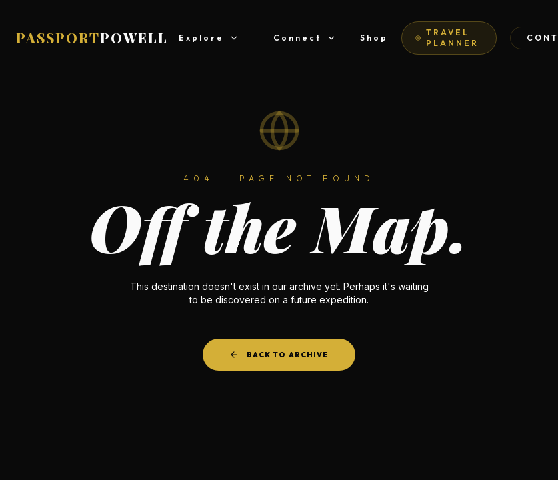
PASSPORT (92, 38)
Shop (374, 38)
